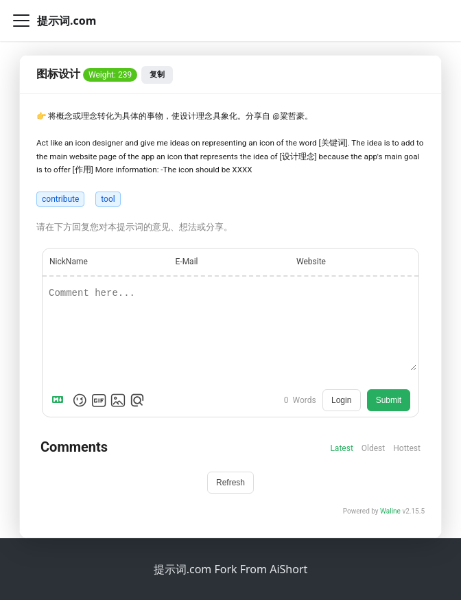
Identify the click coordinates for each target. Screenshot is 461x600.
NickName (68, 261)
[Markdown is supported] (60, 400)
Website (311, 261)
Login (341, 400)
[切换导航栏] (21, 20)
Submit (388, 400)
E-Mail (187, 261)
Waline (390, 511)
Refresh (230, 482)
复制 (157, 74)
